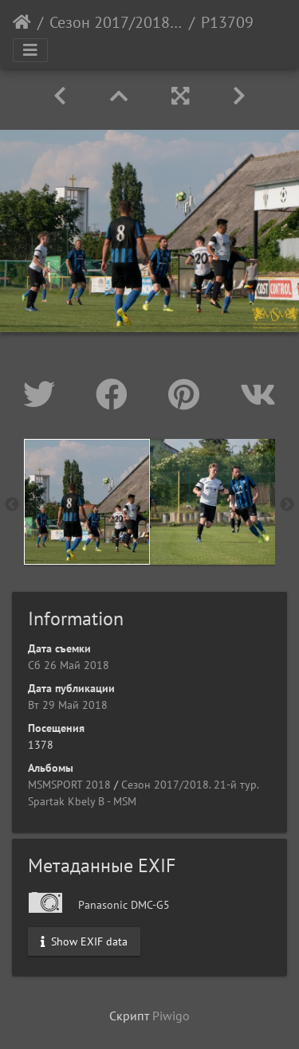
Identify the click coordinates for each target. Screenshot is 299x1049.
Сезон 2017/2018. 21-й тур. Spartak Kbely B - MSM (116, 22)
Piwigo (171, 1016)
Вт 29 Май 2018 (68, 705)
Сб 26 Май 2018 (68, 665)
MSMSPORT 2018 (69, 784)
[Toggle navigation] (30, 50)
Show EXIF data (84, 941)
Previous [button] (12, 505)
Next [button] (287, 505)
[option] (87, 502)
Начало (22, 22)
